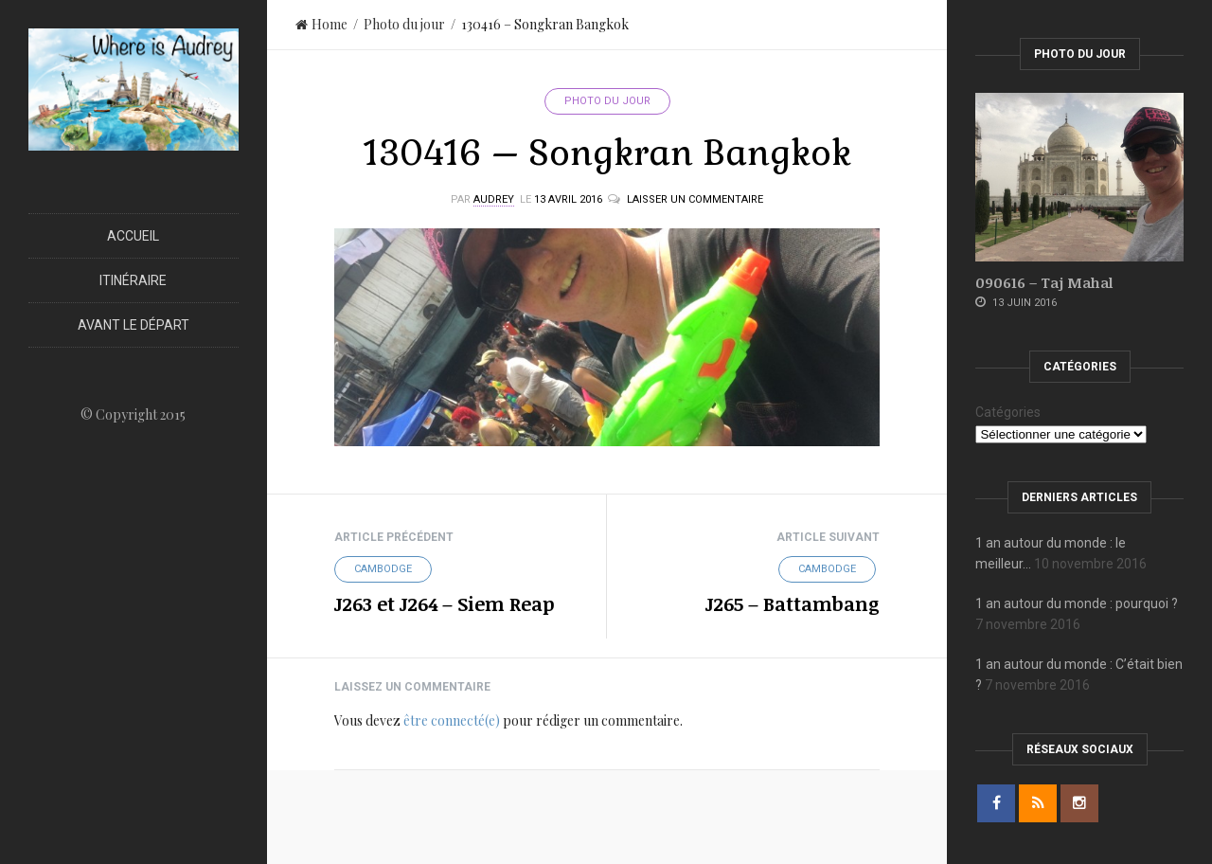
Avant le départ (133, 325)
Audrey (493, 199)
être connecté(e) (451, 720)
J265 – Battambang (792, 603)
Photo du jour (404, 24)
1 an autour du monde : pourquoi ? (1076, 603)
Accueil (133, 235)
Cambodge (383, 569)
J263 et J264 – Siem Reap (444, 603)
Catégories (1008, 412)
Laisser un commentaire (695, 199)
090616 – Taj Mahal (1044, 282)
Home (321, 24)
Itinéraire (133, 280)
